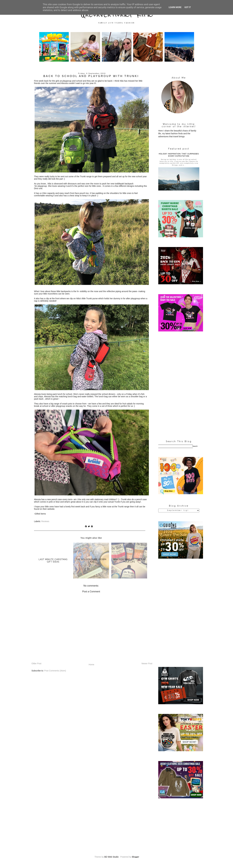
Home (91, 664)
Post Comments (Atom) (55, 670)
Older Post (36, 663)
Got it (187, 7)
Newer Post (147, 663)
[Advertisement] (178, 386)
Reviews (45, 521)
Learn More (175, 7)
